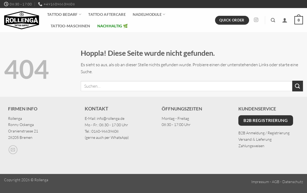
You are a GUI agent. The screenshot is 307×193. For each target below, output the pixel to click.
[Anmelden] (284, 20)
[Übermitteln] (297, 86)
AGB (275, 181)
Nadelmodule (149, 14)
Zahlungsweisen (251, 145)
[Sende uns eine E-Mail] (13, 149)
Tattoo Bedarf (64, 14)
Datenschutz (292, 181)
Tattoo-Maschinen (70, 26)
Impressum (260, 181)
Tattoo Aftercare (107, 14)
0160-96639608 (105, 131)
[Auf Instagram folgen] (256, 20)
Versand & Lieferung (255, 139)
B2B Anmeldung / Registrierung (264, 133)
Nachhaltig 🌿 (112, 26)
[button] (273, 20)
